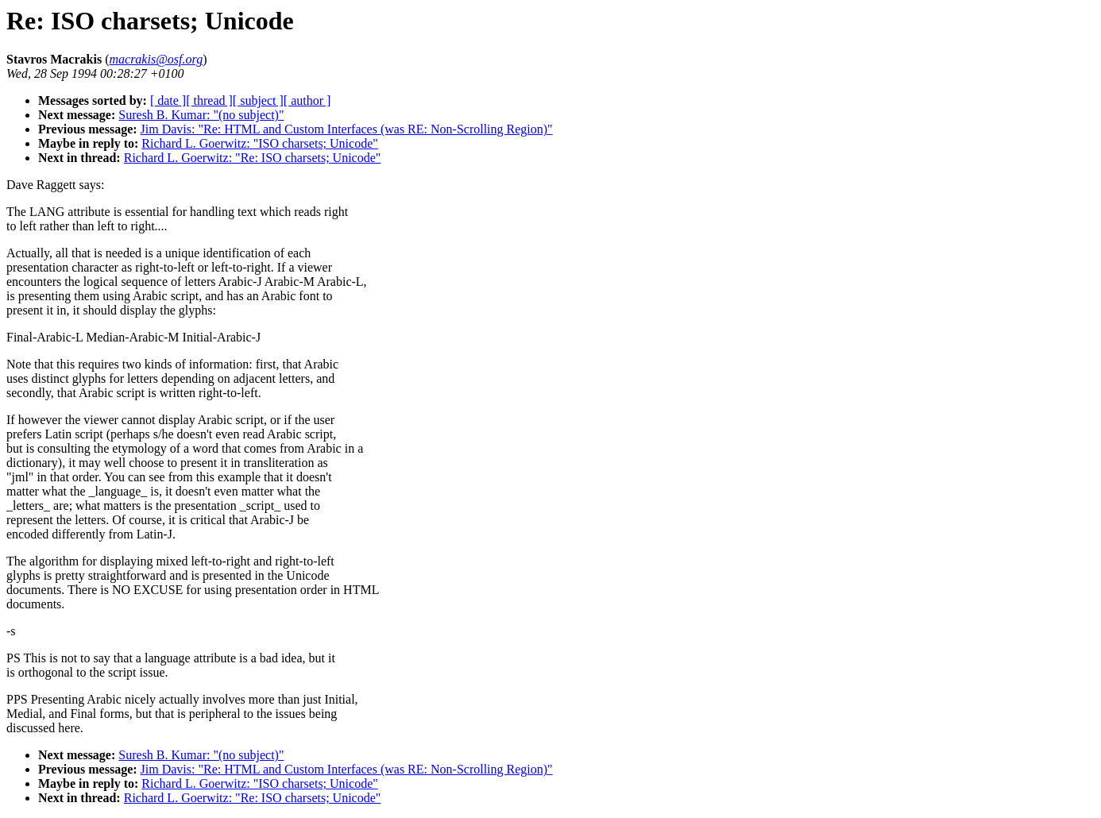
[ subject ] (258, 100)
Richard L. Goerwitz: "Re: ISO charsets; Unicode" (252, 157)
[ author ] (307, 100)
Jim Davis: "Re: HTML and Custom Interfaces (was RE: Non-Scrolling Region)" (347, 129)
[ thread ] (209, 100)
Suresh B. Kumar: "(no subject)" (201, 115)
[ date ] (168, 100)
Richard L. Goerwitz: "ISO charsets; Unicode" (259, 143)
